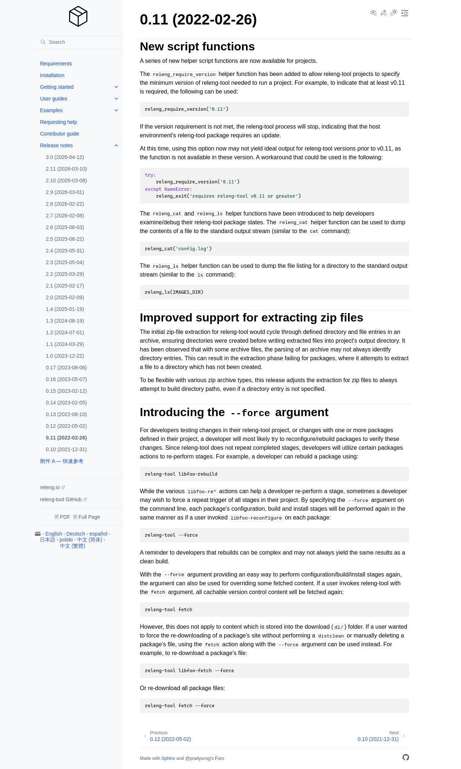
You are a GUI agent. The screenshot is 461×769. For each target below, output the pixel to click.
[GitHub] (406, 758)
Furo (219, 758)
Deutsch (76, 534)
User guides (54, 99)
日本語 (47, 540)
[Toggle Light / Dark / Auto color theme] (393, 13)
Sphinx (168, 758)
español (98, 534)
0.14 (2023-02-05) (66, 403)
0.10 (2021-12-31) (66, 449)
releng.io (50, 487)
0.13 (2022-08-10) (66, 414)
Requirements (56, 63)
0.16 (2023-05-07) (66, 379)
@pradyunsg (198, 758)
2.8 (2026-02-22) (65, 204)
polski (66, 540)
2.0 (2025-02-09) (65, 297)
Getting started (57, 87)
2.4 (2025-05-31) (65, 251)
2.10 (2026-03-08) (66, 180)
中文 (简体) (89, 540)
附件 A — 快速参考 (61, 461)
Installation (52, 75)
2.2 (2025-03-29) (65, 274)
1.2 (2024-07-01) (65, 332)
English (53, 534)
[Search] (78, 42)
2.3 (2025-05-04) (65, 262)
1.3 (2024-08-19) (65, 321)
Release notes (56, 145)
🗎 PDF (62, 517)
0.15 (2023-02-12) (66, 391)
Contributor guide (59, 134)
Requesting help (58, 122)
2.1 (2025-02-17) (65, 286)
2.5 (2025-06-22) (65, 239)
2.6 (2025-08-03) (65, 227)
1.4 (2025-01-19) (65, 309)
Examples (51, 110)
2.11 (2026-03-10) (66, 169)
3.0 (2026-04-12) (65, 157)
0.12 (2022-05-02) (66, 426)
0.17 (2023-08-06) (66, 367)
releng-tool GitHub (61, 499)
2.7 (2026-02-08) (65, 215)
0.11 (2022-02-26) (66, 438)
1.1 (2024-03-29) (65, 344)
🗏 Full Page (86, 517)
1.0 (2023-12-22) (65, 356)
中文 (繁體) (72, 546)
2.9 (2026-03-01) (65, 192)
